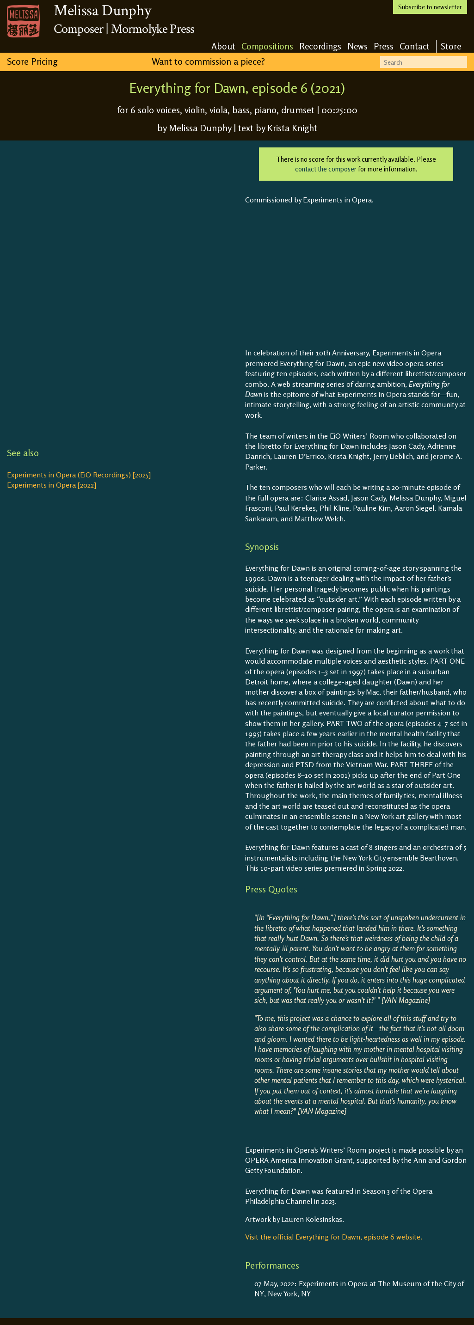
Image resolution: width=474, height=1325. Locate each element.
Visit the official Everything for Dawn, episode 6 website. (333, 1236)
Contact (415, 46)
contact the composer (326, 169)
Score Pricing (32, 61)
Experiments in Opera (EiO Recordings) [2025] (79, 474)
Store (451, 46)
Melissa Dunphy (102, 10)
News (357, 46)
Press (384, 46)
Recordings (320, 46)
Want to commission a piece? (208, 61)
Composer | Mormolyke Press (124, 28)
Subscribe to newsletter (430, 7)
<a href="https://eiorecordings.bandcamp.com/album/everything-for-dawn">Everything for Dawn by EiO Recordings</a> (122, 290)
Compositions (267, 46)
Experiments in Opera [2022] (51, 484)
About (223, 46)
